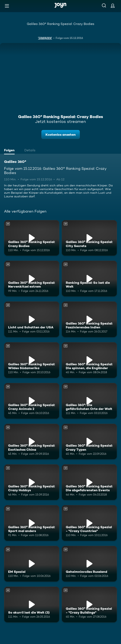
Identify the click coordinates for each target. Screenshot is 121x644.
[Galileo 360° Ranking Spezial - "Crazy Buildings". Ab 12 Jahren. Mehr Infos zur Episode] (89, 604)
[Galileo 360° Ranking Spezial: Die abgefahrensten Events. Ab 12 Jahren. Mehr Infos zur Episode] (89, 482)
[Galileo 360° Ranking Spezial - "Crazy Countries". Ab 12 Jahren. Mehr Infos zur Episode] (89, 523)
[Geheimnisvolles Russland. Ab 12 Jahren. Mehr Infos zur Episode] (89, 564)
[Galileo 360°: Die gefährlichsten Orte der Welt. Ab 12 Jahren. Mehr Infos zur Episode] (89, 401)
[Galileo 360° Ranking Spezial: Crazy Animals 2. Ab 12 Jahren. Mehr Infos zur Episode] (31, 401)
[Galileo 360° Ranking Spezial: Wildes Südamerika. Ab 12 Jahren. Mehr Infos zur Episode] (31, 360)
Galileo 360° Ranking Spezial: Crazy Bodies (60, 24)
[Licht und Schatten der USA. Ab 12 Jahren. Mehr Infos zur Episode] (31, 319)
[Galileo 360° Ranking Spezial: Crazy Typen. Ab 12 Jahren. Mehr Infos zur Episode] (89, 442)
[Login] (113, 5)
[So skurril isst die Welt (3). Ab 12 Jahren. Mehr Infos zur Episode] (31, 604)
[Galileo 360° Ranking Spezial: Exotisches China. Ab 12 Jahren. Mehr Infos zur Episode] (31, 442)
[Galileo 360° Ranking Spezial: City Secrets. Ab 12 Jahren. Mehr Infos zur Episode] (89, 238)
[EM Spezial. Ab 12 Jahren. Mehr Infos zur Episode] (31, 564)
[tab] (10, 150)
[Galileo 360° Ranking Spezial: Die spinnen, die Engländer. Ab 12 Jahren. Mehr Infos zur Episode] (89, 360)
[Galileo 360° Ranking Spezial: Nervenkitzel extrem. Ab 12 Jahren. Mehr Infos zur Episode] (31, 279)
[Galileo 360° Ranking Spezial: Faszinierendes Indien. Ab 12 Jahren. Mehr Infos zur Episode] (89, 319)
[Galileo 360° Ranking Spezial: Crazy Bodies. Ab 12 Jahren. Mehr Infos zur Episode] (31, 238)
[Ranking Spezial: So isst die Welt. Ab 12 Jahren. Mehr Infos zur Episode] (89, 279)
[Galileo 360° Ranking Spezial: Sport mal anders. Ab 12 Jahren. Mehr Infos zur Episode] (31, 523)
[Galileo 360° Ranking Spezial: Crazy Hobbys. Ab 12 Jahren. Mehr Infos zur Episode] (31, 482)
